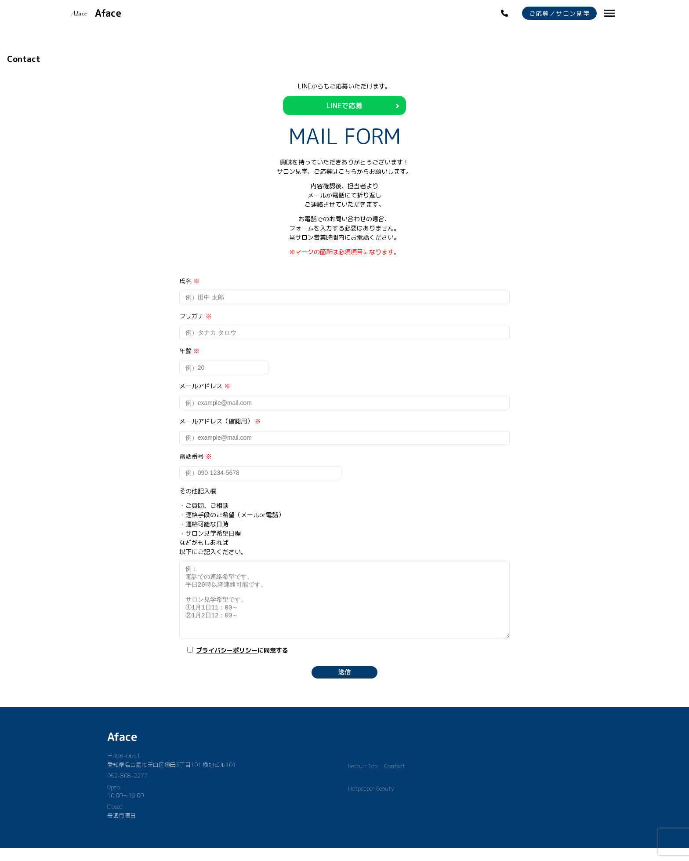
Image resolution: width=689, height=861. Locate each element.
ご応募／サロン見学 (559, 13)
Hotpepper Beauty (371, 802)
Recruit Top (362, 779)
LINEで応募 (344, 105)
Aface (122, 750)
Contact (394, 779)
